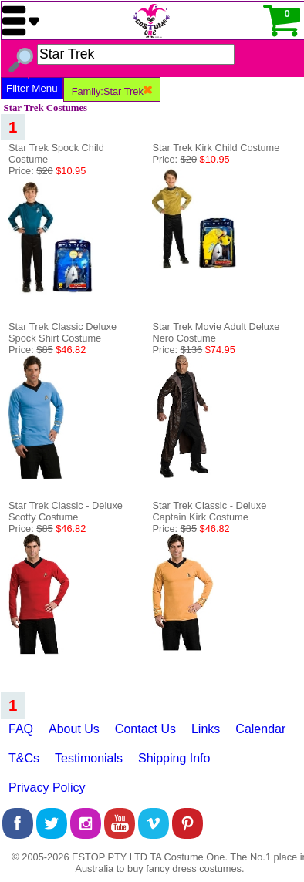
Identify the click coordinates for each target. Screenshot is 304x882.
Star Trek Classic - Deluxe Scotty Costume (65, 511)
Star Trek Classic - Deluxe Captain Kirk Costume (209, 511)
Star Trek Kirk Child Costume (215, 147)
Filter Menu (32, 88)
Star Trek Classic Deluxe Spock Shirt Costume (62, 332)
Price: (47, 171)
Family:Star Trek (112, 91)
